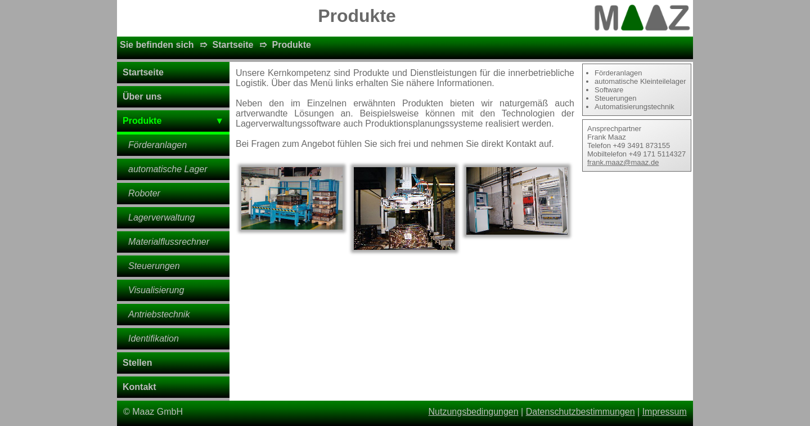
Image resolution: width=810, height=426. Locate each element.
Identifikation (153, 338)
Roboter (144, 193)
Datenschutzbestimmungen (580, 411)
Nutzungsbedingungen (474, 411)
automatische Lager (168, 169)
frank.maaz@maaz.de (623, 162)
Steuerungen (154, 266)
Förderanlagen (157, 145)
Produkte (291, 45)
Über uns (142, 96)
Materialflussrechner (168, 241)
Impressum (664, 411)
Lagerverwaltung (161, 217)
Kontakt (139, 387)
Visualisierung (156, 290)
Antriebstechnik (159, 314)
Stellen (137, 362)
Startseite (233, 45)
